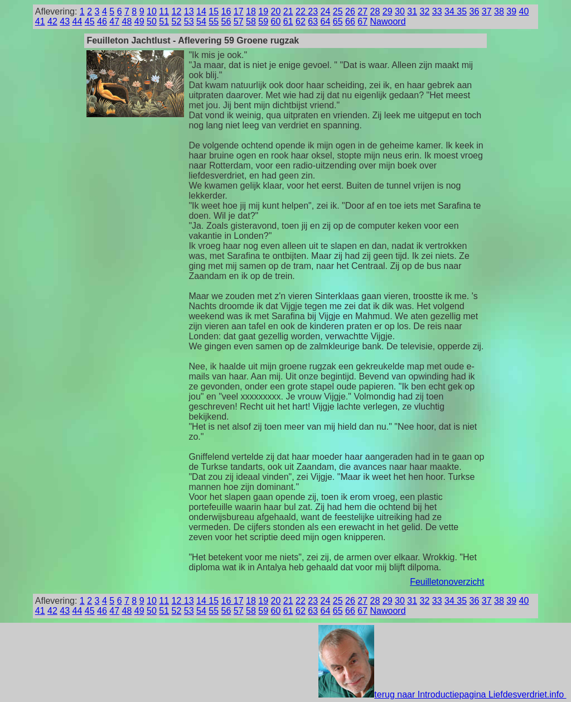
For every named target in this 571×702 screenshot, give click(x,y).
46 (102, 21)
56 (226, 21)
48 (127, 21)
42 (52, 21)
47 (114, 21)
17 (239, 11)
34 (450, 11)
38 (499, 11)
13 (189, 11)
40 (524, 11)
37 (487, 11)
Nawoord (388, 21)
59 (263, 21)
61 (288, 21)
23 (313, 11)
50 (152, 21)
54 (201, 21)
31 (412, 11)
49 (139, 21)
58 (251, 21)
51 (164, 21)
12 (177, 11)
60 (276, 21)
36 (475, 11)
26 (350, 11)
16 (226, 11)
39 (511, 11)
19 (263, 11)
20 (276, 11)
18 (251, 11)
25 (338, 11)
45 (90, 21)
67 (362, 21)
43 (65, 21)
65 (338, 21)
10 (152, 11)
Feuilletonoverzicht (447, 581)
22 (302, 11)
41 (40, 21)
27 (362, 11)
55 (214, 21)
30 (400, 11)
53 (189, 21)
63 (313, 21)
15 (214, 11)
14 (201, 11)
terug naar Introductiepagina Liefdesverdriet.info (442, 694)
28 (375, 11)
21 (288, 11)
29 (388, 11)
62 (301, 21)
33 (437, 11)
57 (239, 21)
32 (425, 11)
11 (164, 11)
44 (77, 21)
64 (326, 21)
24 (326, 11)
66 (350, 21)
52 (177, 21)
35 (462, 11)
